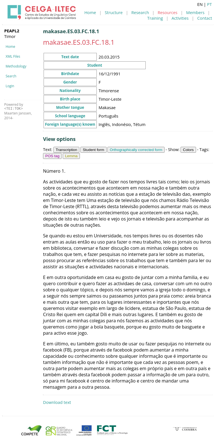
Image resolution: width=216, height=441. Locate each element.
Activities (180, 18)
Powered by (13, 106)
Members (195, 12)
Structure (114, 12)
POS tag (52, 156)
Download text (57, 402)
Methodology (16, 66)
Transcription (66, 150)
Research (140, 12)
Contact (204, 18)
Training (155, 18)
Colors (188, 150)
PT (209, 4)
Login (10, 86)
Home (90, 12)
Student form (93, 150)
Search (11, 76)
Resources (167, 12)
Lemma (71, 156)
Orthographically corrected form (136, 150)
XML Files (13, 56)
